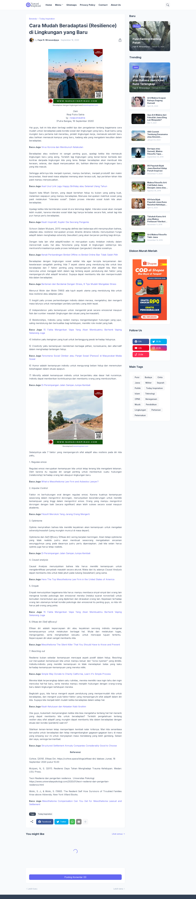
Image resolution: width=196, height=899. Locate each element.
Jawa (137, 383)
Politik (138, 388)
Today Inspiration (47, 19)
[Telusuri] (167, 4)
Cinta (160, 377)
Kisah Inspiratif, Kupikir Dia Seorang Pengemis (65, 222)
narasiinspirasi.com (90, 105)
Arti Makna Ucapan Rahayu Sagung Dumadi (156, 100)
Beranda (33, 19)
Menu (58, 5)
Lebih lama (118, 889)
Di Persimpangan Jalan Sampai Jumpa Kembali (65, 385)
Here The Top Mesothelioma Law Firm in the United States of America (77, 579)
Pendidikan (151, 404)
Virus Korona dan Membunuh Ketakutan (62, 147)
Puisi (137, 377)
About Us (116, 5)
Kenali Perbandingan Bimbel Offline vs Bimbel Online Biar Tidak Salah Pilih (79, 254)
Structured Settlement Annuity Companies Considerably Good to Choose (79, 745)
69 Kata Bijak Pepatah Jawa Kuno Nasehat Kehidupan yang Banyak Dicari (157, 202)
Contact (103, 5)
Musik (137, 404)
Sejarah (160, 383)
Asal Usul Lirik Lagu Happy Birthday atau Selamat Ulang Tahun (74, 186)
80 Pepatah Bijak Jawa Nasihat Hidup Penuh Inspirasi (157, 168)
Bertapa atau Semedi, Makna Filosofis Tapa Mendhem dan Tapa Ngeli (156, 151)
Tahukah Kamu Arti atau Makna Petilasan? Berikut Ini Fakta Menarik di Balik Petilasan (156, 219)
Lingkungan (140, 410)
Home (49, 5)
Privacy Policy (87, 5)
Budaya (148, 377)
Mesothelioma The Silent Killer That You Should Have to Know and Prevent (80, 644)
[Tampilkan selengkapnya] (85, 821)
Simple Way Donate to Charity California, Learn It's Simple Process (76, 674)
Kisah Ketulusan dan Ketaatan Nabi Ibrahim (63, 706)
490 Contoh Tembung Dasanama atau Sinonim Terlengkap (157, 134)
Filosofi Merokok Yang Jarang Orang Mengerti (65, 514)
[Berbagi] (119, 40)
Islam (137, 393)
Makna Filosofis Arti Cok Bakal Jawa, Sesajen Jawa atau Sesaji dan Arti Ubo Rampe (157, 185)
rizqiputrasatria (77, 117)
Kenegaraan (151, 399)
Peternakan (140, 415)
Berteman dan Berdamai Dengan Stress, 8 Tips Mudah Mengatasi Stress (78, 284)
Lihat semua (117, 834)
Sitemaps (71, 5)
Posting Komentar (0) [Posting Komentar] (75, 877)
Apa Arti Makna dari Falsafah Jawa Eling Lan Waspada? (157, 117)
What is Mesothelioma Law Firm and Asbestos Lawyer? (70, 481)
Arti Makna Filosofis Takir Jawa (157, 235)
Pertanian (156, 410)
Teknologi (150, 393)
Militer (148, 383)
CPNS (137, 399)
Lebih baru (32, 889)
